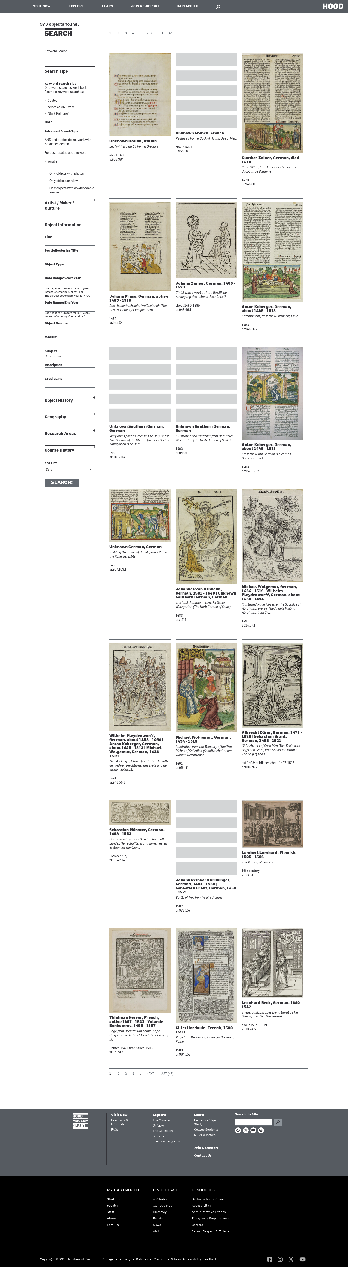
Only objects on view (63, 181)
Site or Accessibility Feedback (194, 1259)
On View (158, 1125)
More (48, 122)
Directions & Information (119, 1122)
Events (158, 1218)
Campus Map (162, 1205)
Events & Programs (166, 1141)
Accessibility (201, 1205)
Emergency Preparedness (210, 1218)
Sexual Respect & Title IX (211, 1231)
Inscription (53, 365)
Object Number (57, 323)
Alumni (112, 1218)
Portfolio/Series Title (61, 251)
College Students (206, 1130)
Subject (51, 351)
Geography (55, 417)
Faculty (112, 1205)
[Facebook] (269, 1259)
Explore (76, 6)
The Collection (163, 1131)
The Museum (162, 1120)
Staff (110, 1212)
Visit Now (42, 6)
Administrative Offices (209, 1212)
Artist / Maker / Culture (59, 206)
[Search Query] (253, 1122)
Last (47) (166, 33)
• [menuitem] (116, 1259)
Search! (62, 482)
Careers (197, 1225)
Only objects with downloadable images (71, 190)
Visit (156, 1231)
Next (150, 33)
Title (48, 237)
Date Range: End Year (62, 303)
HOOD (333, 6)
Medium (51, 337)
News (157, 1225)
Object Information (63, 225)
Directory (160, 1212)
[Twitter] (291, 1259)
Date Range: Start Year (63, 278)
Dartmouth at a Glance (209, 1199)
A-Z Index (160, 1199)
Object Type (54, 264)
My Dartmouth (123, 1190)
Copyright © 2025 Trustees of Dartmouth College (77, 1259)
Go (278, 1122)
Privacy (124, 1259)
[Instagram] (280, 1259)
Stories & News (163, 1136)
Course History (59, 450)
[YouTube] (302, 1259)
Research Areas (60, 433)
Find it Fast (165, 1190)
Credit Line (53, 379)
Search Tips (56, 71)
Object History (59, 400)
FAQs (115, 1130)
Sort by (51, 463)
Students (113, 1199)
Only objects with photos (66, 173)
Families (113, 1225)
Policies (142, 1259)
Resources (203, 1190)
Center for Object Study (206, 1122)
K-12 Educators (205, 1135)
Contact (159, 1259)
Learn (107, 6)
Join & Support (145, 6)
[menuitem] (124, 1208)
